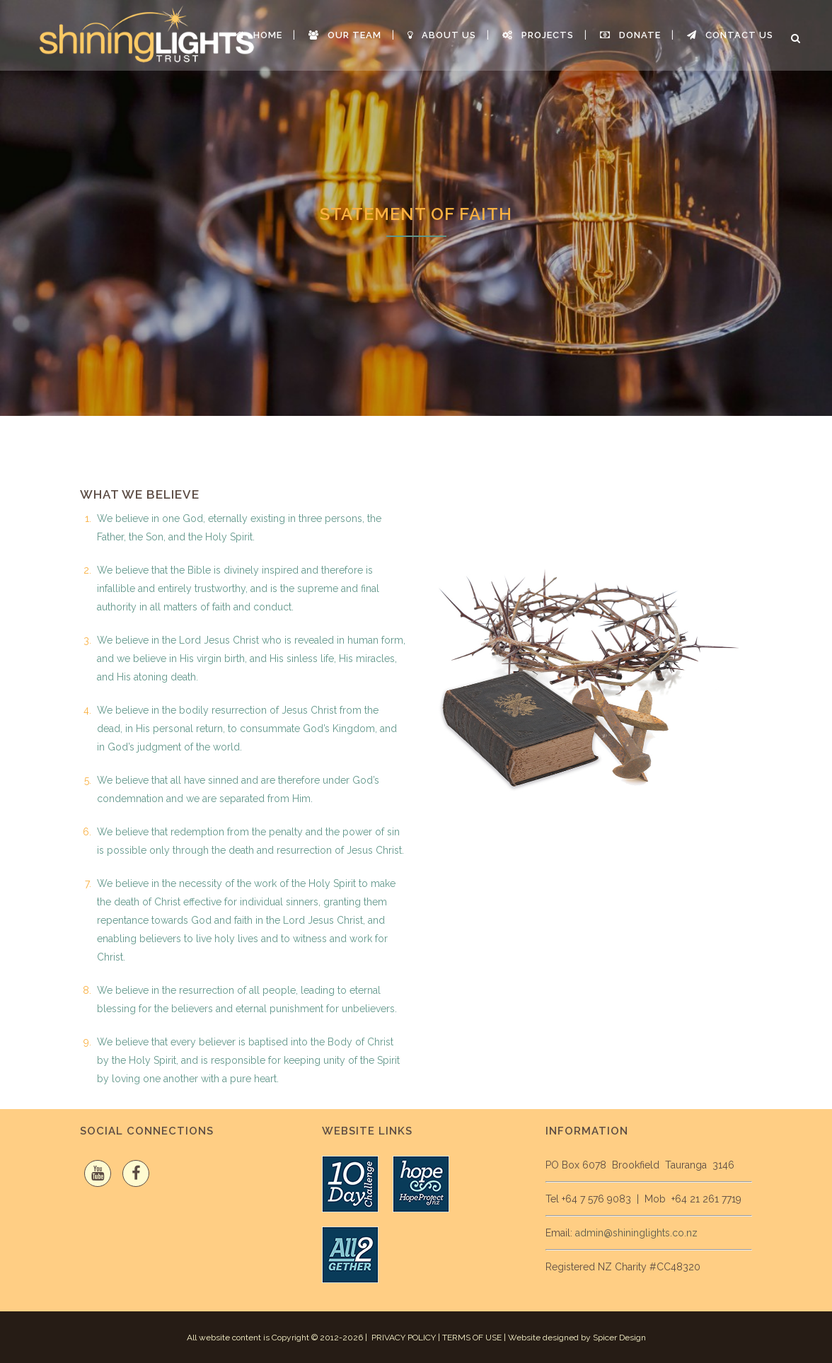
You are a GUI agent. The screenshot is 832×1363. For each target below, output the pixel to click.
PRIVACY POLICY (403, 1337)
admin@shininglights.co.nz (636, 1233)
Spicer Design (619, 1337)
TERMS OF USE (472, 1337)
